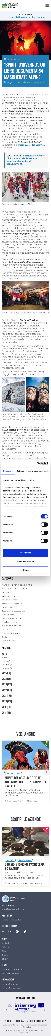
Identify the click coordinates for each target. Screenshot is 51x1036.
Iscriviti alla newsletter (12, 920)
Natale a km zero (10, 622)
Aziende (5, 947)
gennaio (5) (7, 668)
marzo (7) (6, 661)
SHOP (5, 959)
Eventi (5, 955)
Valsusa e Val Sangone (12, 969)
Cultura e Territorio (17, 59)
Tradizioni (6, 637)
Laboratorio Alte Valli (33, 82)
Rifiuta (25, 570)
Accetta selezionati (25, 561)
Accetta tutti (25, 553)
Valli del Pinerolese (10, 973)
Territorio (6, 943)
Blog (4, 951)
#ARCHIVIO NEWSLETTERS (15, 588)
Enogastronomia (10, 607)
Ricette (5, 629)
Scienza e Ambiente (11, 633)
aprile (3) (6, 657)
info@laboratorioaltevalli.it (13, 909)
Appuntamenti (8, 596)
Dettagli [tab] (20, 471)
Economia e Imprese (12, 603)
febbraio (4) (7, 664)
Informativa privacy (10, 984)
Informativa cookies (11, 988)
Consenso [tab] (8, 471)
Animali (5, 592)
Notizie (28, 15)
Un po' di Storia (9, 640)
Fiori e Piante (8, 614)
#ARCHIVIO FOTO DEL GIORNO (17, 585)
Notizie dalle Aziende (11, 626)
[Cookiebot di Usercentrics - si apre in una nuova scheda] (36, 463)
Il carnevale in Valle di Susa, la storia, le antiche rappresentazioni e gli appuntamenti (26, 159)
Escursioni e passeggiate (13, 611)
